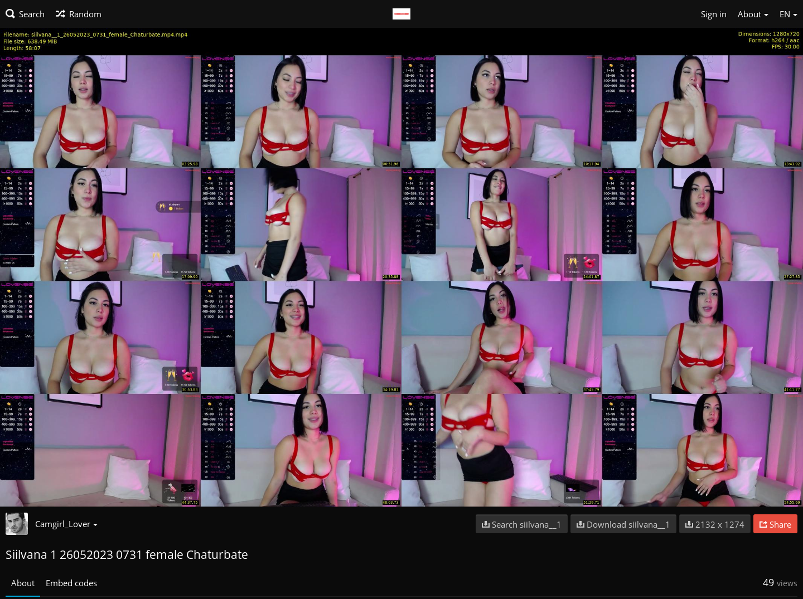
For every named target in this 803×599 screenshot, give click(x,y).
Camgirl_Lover (66, 523)
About (23, 582)
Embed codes (71, 582)
